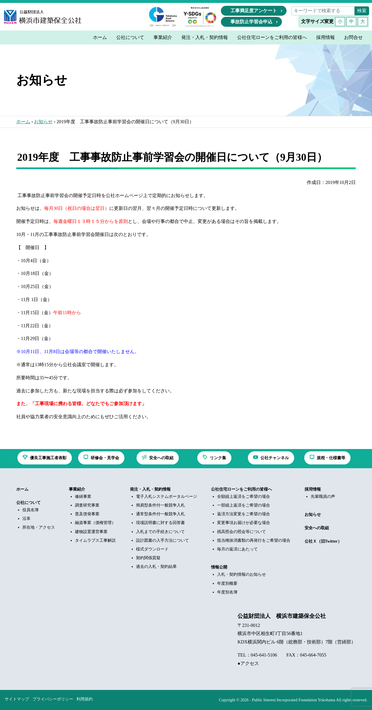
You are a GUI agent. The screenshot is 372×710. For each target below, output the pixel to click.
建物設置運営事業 (91, 532)
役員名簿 (30, 510)
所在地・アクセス (38, 527)
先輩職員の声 (323, 496)
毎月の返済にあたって (237, 549)
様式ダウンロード (152, 549)
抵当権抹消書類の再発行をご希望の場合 (253, 540)
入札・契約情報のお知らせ (241, 574)
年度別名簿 (227, 592)
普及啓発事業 (87, 514)
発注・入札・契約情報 (150, 489)
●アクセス (248, 663)
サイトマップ (17, 699)
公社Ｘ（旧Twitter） (323, 541)
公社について (28, 502)
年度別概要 (227, 583)
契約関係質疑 (148, 558)
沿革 (26, 518)
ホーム (23, 121)
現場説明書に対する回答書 (160, 523)
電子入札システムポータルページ (166, 496)
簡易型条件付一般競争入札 (160, 505)
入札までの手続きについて (160, 532)
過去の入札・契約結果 (156, 566)
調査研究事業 (87, 505)
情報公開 (219, 567)
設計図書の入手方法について (162, 540)
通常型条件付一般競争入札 (160, 514)
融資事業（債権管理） (95, 523)
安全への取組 (317, 528)
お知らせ (43, 121)
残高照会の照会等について (241, 532)
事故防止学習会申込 (251, 21)
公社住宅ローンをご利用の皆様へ (241, 489)
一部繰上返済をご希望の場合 (243, 505)
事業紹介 (77, 489)
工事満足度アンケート (253, 10)
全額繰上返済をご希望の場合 (243, 496)
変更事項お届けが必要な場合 (243, 523)
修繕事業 (83, 496)
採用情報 (313, 489)
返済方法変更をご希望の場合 (243, 514)
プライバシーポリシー (53, 699)
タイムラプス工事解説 (95, 540)
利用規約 (84, 699)
